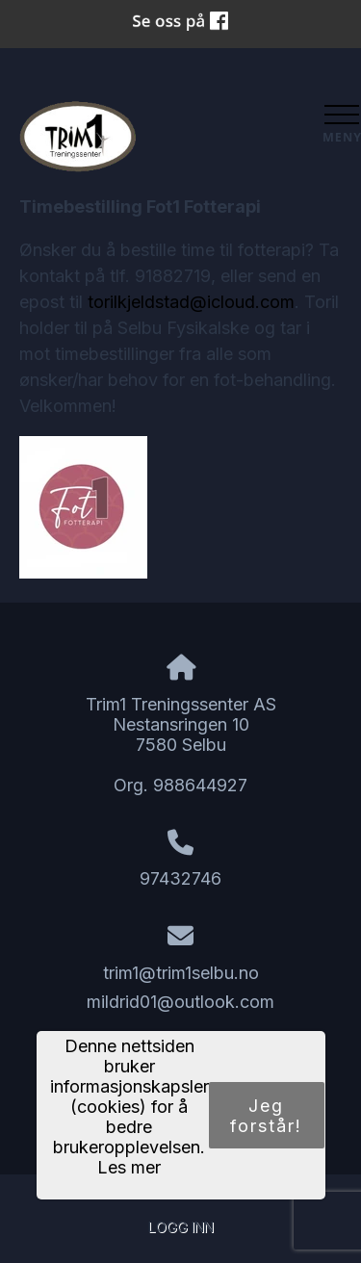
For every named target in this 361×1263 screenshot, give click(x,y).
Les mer (129, 1167)
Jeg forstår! (266, 1115)
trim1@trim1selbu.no (181, 973)
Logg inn (181, 1227)
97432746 (180, 878)
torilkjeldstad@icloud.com (191, 302)
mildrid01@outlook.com (180, 1002)
